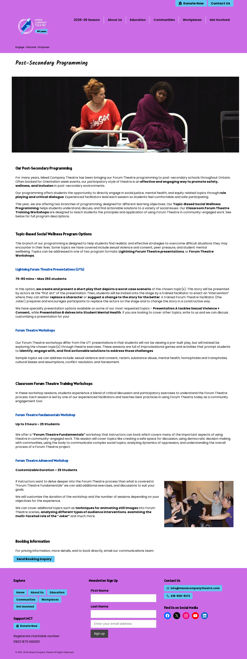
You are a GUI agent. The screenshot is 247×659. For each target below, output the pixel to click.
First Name (99, 590)
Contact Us (172, 580)
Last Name (99, 606)
